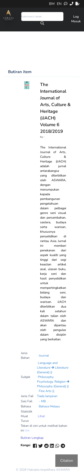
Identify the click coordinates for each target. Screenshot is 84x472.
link (27, 430)
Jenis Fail (27, 396)
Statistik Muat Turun (26, 416)
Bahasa (26, 406)
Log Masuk (76, 18)
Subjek (25, 377)
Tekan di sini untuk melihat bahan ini (44, 428)
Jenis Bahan (25, 355)
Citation (66, 460)
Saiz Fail (26, 401)
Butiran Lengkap (32, 438)
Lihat (41, 416)
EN (59, 3)
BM (52, 3)
